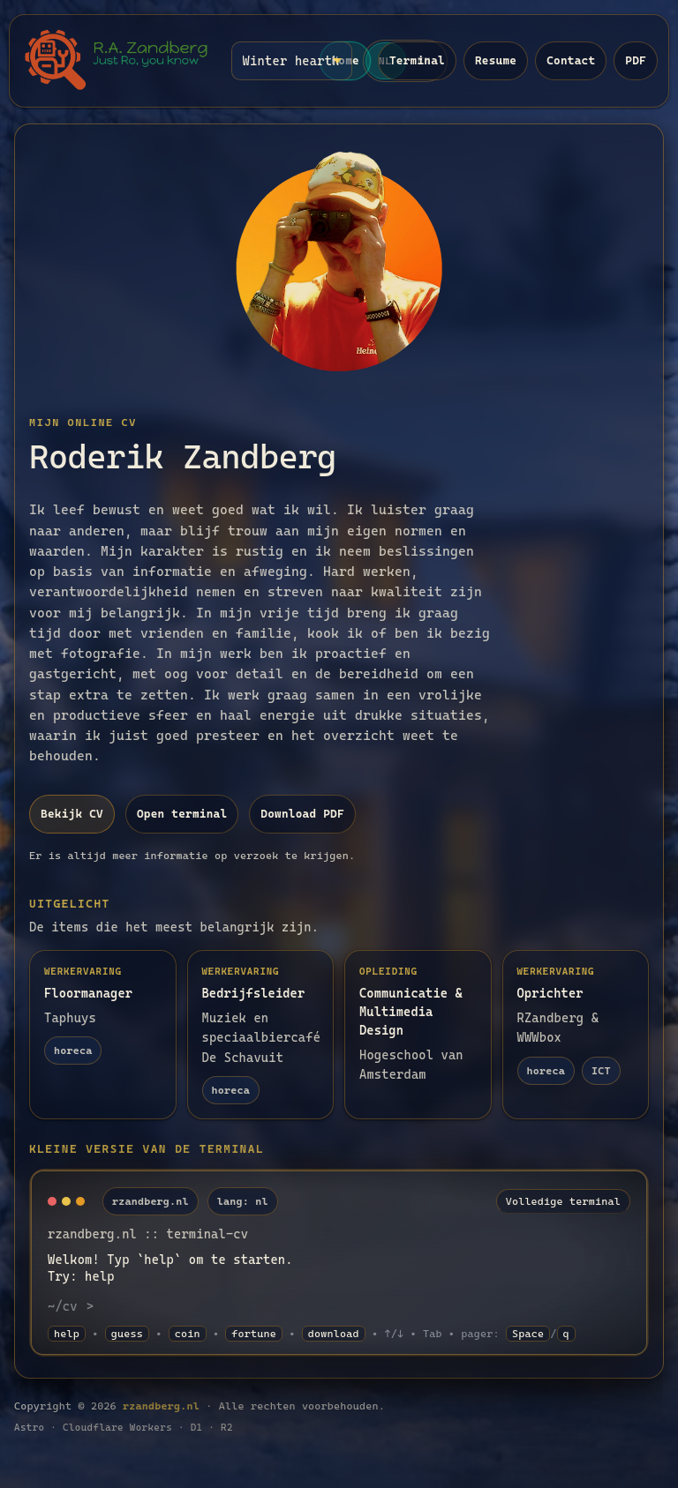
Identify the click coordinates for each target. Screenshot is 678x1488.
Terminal (417, 60)
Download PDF (302, 813)
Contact (570, 60)
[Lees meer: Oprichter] (576, 1035)
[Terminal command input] (366, 1307)
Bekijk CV (72, 813)
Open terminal (182, 813)
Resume (495, 60)
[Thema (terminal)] (291, 60)
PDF (635, 60)
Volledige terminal (563, 1201)
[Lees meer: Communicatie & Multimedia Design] (418, 1035)
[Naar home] (117, 61)
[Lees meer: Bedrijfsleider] (261, 1035)
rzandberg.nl (161, 1406)
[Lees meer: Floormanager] (103, 1035)
